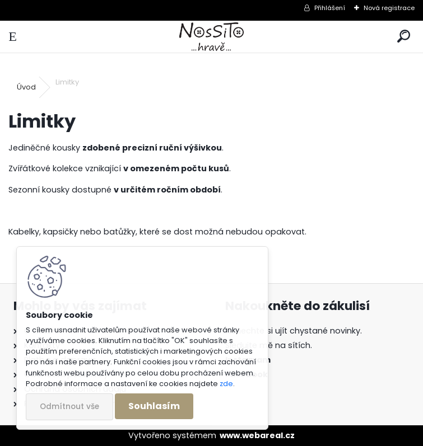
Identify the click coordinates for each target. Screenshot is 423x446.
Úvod (26, 87)
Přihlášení (329, 7)
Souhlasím (154, 406)
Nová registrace (389, 7)
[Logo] (211, 36)
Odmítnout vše (69, 406)
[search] (403, 36)
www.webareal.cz (257, 435)
